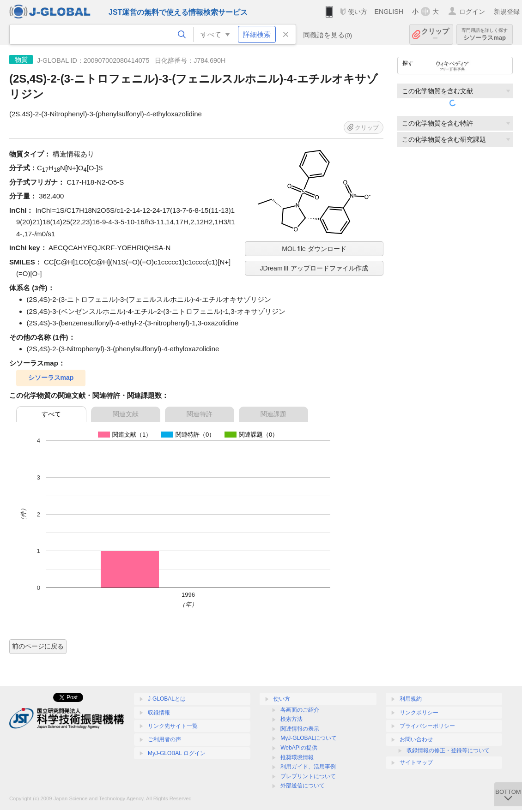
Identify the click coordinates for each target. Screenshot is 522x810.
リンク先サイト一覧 (173, 726)
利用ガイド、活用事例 (308, 766)
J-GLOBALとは (167, 699)
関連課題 (273, 414)
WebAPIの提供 (298, 747)
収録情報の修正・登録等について (448, 750)
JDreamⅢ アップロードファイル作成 (314, 268)
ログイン (472, 11)
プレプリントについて (308, 776)
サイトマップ (416, 762)
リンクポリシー (419, 712)
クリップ (435, 34)
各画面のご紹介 (299, 710)
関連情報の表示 (299, 729)
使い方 (357, 11)
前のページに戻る (38, 646)
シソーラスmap (484, 34)
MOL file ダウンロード (314, 248)
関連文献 (126, 414)
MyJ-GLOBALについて (308, 738)
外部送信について (302, 785)
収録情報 (159, 712)
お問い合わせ (416, 739)
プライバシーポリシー (427, 726)
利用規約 (411, 699)
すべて (51, 414)
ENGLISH (388, 11)
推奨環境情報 (297, 757)
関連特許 (199, 414)
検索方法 (291, 719)
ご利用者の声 (164, 739)
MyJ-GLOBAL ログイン (177, 753)
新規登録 (507, 11)
